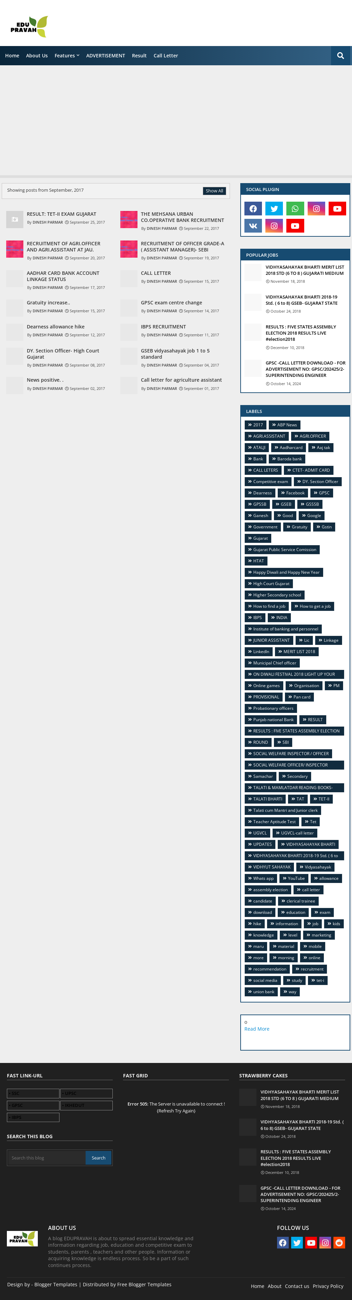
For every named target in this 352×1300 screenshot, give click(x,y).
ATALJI (259, 447)
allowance (329, 878)
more (258, 958)
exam (325, 912)
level (292, 935)
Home (12, 55)
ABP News (287, 425)
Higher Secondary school (277, 595)
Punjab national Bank (273, 719)
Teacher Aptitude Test (274, 822)
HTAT (258, 561)
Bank (258, 459)
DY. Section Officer (320, 481)
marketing (321, 935)
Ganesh (260, 515)
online (314, 958)
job (315, 924)
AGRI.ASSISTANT (269, 436)
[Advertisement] (176, 118)
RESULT (315, 719)
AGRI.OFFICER (313, 436)
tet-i (320, 980)
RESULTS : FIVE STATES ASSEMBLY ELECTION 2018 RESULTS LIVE (294, 732)
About (275, 1286)
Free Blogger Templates (144, 1284)
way (292, 992)
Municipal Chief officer (274, 663)
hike (257, 924)
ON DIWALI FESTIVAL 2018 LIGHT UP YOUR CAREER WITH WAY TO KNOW (291, 675)
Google (314, 515)
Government (265, 527)
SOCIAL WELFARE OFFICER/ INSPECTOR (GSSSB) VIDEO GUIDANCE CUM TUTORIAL (289, 766)
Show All (214, 191)
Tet (313, 822)
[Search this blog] (47, 1158)
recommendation (269, 969)
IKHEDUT (74, 1105)
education (295, 912)
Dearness (262, 493)
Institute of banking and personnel (285, 629)
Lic (306, 640)
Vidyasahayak (318, 867)
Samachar (263, 776)
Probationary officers (273, 708)
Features (65, 55)
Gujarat (260, 538)
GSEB (286, 504)
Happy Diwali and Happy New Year (286, 572)
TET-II (324, 799)
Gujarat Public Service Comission (284, 549)
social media (265, 980)
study (297, 980)
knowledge (263, 935)
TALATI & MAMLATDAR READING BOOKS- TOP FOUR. (290, 789)
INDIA (281, 617)
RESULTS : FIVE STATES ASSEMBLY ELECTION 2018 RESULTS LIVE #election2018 (301, 333)
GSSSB (312, 504)
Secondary (297, 776)
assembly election (270, 890)
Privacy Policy (328, 1286)
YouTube (296, 878)
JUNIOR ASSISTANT (271, 640)
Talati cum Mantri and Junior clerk (285, 810)
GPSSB (259, 504)
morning (286, 958)
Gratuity (299, 527)
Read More (257, 1029)
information (287, 924)
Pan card (302, 697)
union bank (263, 992)
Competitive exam (270, 481)
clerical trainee (301, 901)
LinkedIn (261, 651)
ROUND (260, 742)
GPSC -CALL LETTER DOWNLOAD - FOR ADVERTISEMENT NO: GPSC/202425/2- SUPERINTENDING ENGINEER (305, 369)
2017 (258, 425)
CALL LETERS (265, 470)
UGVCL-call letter (297, 833)
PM (336, 685)
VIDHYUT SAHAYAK (271, 867)
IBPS (257, 617)
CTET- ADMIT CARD (311, 470)
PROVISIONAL (266, 697)
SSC (15, 1093)
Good (288, 515)
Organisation (306, 685)
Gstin (327, 527)
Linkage (331, 640)
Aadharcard (291, 447)
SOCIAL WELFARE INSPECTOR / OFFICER (291, 754)
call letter (166, 55)
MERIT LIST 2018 (299, 651)
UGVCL (260, 833)
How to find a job (269, 606)
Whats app (263, 878)
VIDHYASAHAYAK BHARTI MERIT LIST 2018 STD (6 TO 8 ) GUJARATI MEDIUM (305, 270)
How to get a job (315, 606)
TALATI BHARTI (267, 799)
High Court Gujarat (271, 583)
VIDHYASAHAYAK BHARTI (310, 844)
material (286, 946)
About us (37, 55)
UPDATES (262, 844)
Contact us (297, 1286)
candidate (262, 901)
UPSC (70, 1093)
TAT (300, 799)
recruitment (312, 969)
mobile (315, 946)
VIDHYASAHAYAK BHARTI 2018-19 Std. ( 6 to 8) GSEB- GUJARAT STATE (302, 300)
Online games (266, 685)
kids (336, 924)
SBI (286, 742)
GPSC (324, 493)
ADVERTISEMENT (105, 55)
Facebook (295, 493)
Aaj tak (323, 447)
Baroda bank (289, 459)
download (262, 912)
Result (139, 55)
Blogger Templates (55, 1284)
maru (258, 946)
